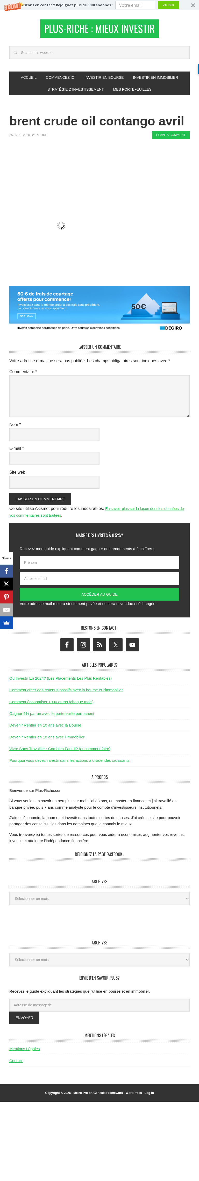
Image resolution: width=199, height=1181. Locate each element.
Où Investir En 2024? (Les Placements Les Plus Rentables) (60, 680)
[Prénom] (99, 565)
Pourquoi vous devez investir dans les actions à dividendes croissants (69, 763)
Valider (168, 5)
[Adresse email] (99, 581)
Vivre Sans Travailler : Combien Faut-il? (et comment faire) (59, 751)
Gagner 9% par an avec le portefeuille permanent (51, 716)
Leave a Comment (171, 137)
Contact (16, 1063)
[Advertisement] (103, 160)
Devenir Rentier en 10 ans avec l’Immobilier (46, 739)
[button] (99, 5)
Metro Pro (80, 1095)
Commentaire (23, 374)
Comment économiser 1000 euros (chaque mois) (51, 704)
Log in (149, 1095)
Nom (15, 427)
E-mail (16, 451)
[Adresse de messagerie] (99, 1007)
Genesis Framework (108, 1095)
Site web (17, 474)
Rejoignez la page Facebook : (99, 857)
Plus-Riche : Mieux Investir (100, 29)
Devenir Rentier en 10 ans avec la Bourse (45, 727)
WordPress (134, 1095)
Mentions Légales (24, 1051)
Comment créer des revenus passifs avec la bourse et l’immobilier (66, 692)
